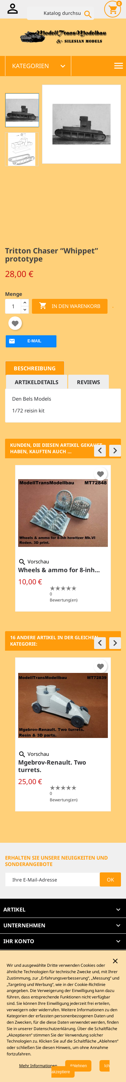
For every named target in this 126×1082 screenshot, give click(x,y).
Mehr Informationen (38, 1066)
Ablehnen (78, 1065)
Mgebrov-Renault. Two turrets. (52, 766)
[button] (100, 451)
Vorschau (33, 561)
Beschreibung (35, 368)
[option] (63, 538)
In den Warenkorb (69, 306)
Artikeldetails (36, 382)
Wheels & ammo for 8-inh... (59, 570)
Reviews (88, 382)
